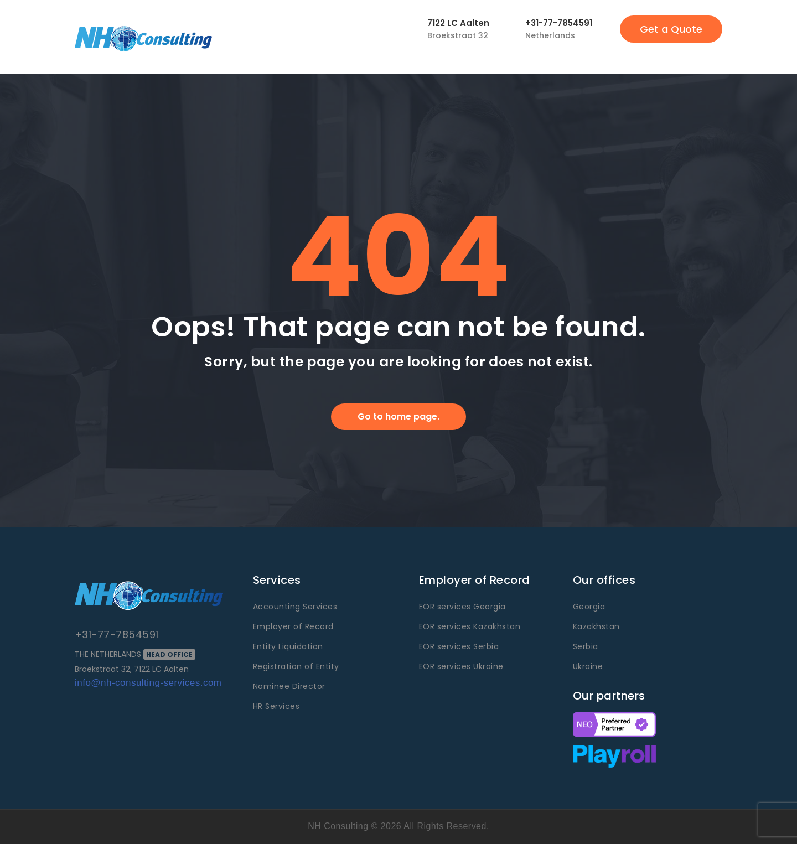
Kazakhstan (596, 626)
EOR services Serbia (459, 646)
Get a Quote (671, 29)
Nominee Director (289, 686)
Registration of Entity (296, 666)
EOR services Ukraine (461, 666)
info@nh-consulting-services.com (148, 682)
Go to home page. (398, 416)
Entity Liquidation (288, 646)
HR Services (276, 706)
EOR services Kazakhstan (469, 626)
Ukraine (588, 666)
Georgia (589, 606)
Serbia (585, 646)
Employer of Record (293, 626)
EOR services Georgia (462, 606)
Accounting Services (295, 606)
